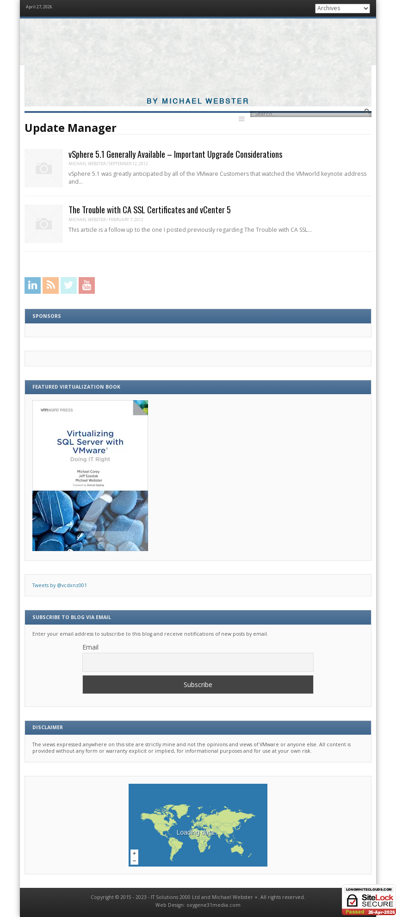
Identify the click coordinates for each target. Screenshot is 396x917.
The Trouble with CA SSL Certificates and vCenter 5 (149, 209)
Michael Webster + (235, 897)
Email (90, 647)
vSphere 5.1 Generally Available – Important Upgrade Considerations (175, 154)
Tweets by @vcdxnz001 (59, 585)
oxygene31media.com (213, 905)
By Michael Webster (198, 101)
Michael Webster (86, 164)
